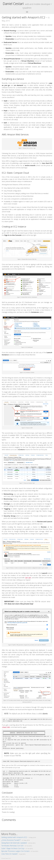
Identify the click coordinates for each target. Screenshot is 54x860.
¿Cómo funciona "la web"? (11, 840)
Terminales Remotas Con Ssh (12, 846)
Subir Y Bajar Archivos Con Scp (12, 848)
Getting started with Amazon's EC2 (14, 837)
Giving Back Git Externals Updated (14, 843)
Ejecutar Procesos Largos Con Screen (15, 851)
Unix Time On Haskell (9, 854)
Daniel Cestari (13, 3)
